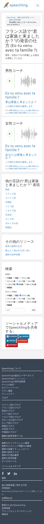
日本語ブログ (8, 429)
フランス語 (10, 193)
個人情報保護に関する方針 (14, 485)
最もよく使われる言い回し (18, 250)
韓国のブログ (8, 426)
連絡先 (5, 514)
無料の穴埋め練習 (10, 455)
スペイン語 (10, 198)
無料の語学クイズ (10, 452)
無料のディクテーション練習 (15, 443)
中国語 (8, 202)
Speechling (11, 17)
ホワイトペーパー (10, 387)
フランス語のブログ (11, 407)
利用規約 (6, 488)
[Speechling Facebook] (4, 474)
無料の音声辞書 (15, 20)
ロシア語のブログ (10, 423)
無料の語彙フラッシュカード (15, 449)
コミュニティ (8, 393)
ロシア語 (9, 219)
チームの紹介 (8, 384)
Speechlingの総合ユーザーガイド (18, 375)
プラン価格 (7, 390)
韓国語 (8, 227)
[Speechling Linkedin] (17, 474)
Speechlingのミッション (13, 378)
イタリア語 (10, 210)
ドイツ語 (9, 206)
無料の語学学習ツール (25, 17)
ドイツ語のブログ (10, 414)
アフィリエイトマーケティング (16, 511)
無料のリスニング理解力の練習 (16, 446)
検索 (33, 310)
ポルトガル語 (11, 223)
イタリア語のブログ (11, 417)
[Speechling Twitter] (10, 474)
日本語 (8, 214)
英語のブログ (8, 410)
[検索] (15, 310)
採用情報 (6, 508)
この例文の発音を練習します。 (20, 106)
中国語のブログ (9, 432)
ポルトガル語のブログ (12, 420)
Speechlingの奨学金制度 (13, 381)
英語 (7, 189)
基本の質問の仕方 (13, 246)
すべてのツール (9, 461)
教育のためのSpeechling (13, 505)
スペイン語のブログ (11, 404)
